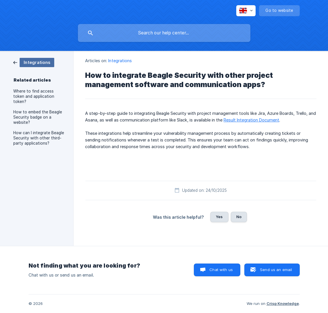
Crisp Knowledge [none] (283, 303)
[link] (33, 62)
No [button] (238, 216)
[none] (246, 10)
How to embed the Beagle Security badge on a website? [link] (37, 117)
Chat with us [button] (221, 269)
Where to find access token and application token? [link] (33, 96)
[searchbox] (164, 33)
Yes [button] (219, 216)
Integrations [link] (120, 60)
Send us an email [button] (276, 269)
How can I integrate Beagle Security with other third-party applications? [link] (38, 138)
